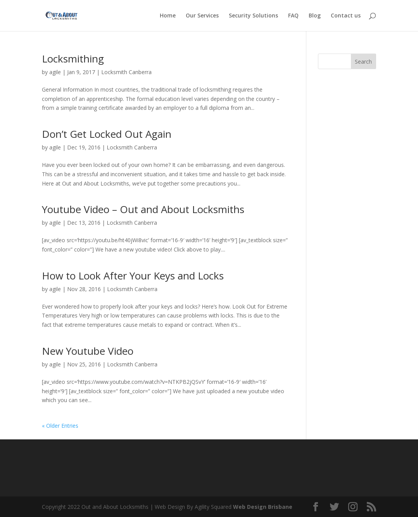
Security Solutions (253, 16)
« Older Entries (60, 425)
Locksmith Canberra (126, 72)
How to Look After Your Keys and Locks (133, 276)
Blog (315, 16)
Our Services (202, 16)
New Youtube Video (87, 351)
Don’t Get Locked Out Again (106, 134)
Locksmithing (73, 59)
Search (363, 61)
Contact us (346, 16)
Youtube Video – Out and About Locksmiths (143, 209)
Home (168, 16)
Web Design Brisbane (262, 506)
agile (55, 72)
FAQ (293, 16)
